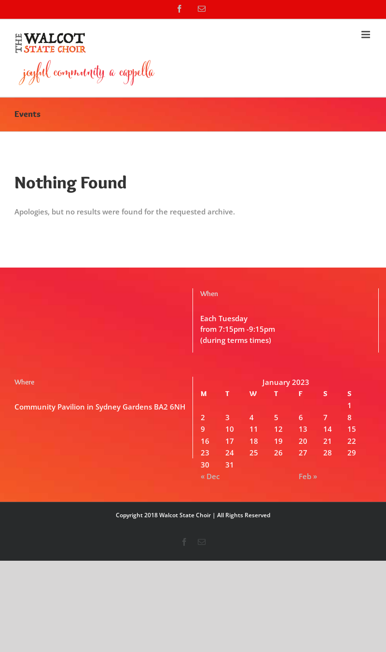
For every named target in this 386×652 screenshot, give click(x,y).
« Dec (210, 476)
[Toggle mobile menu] (366, 34)
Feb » (308, 476)
